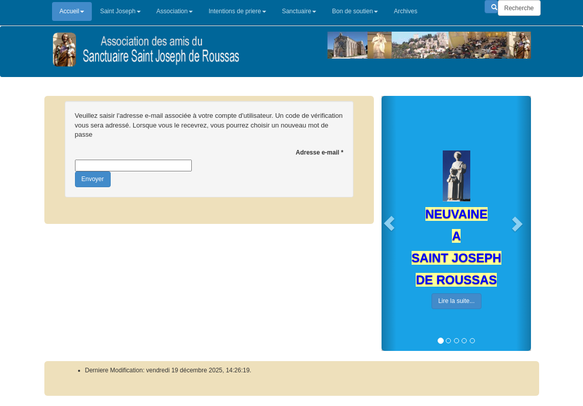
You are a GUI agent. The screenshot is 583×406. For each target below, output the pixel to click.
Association (175, 11)
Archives (405, 11)
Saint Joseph (120, 11)
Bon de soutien (355, 11)
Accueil (72, 11)
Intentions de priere (237, 11)
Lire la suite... (456, 300)
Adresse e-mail (319, 152)
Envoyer (93, 179)
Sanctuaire (299, 11)
